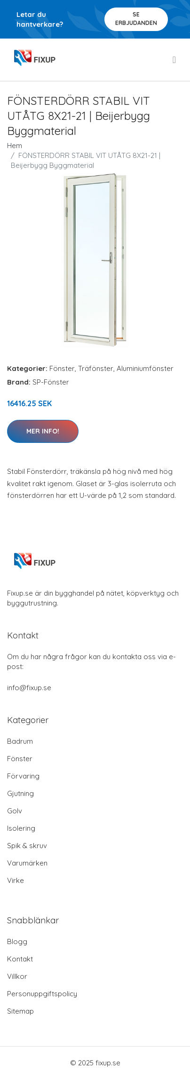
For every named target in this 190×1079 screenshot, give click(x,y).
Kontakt (20, 958)
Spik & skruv (27, 845)
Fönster (62, 368)
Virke (15, 880)
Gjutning (20, 793)
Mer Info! (42, 431)
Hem (14, 145)
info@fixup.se (29, 687)
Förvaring (23, 776)
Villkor (17, 976)
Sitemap (20, 1011)
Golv (14, 810)
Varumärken (27, 862)
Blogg (17, 941)
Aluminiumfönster (145, 368)
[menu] (175, 59)
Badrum (20, 741)
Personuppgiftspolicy (42, 993)
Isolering (21, 828)
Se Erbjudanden (136, 18)
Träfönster (95, 368)
